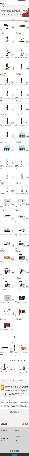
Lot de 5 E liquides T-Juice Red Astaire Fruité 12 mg (7, 329)
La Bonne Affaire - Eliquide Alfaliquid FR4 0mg (6, 193)
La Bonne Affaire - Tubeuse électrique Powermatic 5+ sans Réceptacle (21, 289)
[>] (28, 349)
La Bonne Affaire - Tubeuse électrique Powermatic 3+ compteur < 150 (21, 262)
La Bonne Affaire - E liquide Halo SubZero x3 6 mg (7, 152)
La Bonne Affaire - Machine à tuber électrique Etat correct (21, 221)
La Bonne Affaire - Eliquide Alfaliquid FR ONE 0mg (13, 372)
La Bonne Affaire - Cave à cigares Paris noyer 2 (21, 30)
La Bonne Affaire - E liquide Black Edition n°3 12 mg (21, 98)
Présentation (16, 442)
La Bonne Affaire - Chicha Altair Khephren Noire (6, 57)
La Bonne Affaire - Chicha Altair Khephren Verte (21, 57)
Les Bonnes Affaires (4, 17)
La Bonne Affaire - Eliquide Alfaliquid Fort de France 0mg (7, 180)
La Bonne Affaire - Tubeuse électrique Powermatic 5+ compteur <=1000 (7, 289)
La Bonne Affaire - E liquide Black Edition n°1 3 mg (7, 84)
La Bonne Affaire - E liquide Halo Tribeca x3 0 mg (21, 152)
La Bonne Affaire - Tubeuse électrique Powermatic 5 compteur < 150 (7, 275)
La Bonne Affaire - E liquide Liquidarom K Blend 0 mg (6, 166)
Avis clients (2, 446)
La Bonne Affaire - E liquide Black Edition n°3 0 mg (7, 98)
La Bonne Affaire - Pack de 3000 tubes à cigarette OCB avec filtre (21, 248)
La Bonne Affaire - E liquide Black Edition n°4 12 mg (7, 125)
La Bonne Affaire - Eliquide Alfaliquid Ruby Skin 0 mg (6, 207)
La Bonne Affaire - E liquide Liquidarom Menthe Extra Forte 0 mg (21, 166)
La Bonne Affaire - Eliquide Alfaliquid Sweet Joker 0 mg (21, 207)
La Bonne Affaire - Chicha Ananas (4, 371)
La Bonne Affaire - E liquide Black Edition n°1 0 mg (14, 352)
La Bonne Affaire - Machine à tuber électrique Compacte (6, 221)
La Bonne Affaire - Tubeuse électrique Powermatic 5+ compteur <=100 (21, 275)
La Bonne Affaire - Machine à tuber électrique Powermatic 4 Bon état (6, 234)
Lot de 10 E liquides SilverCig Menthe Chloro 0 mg (21, 302)
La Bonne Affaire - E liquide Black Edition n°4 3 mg (21, 125)
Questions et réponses (4, 442)
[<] (0, 349)
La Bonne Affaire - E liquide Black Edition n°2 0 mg (21, 84)
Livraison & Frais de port (18, 436)
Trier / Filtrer (14, 19)
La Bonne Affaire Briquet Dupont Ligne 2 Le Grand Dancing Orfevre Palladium (7, 302)
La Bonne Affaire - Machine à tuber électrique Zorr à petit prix (22, 234)
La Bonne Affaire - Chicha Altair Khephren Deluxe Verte (21, 44)
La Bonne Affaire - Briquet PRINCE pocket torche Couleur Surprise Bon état (6, 30)
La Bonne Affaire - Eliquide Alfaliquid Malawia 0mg (21, 193)
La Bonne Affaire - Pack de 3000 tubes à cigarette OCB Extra (6, 262)
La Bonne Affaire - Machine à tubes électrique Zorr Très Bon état (7, 248)
